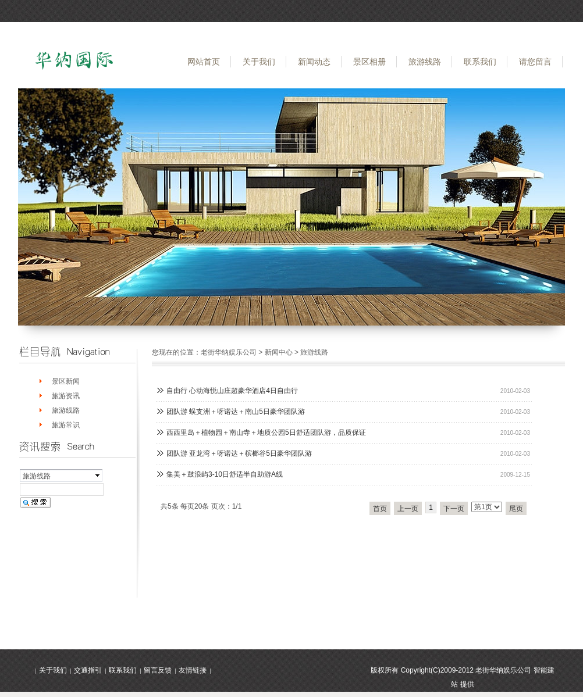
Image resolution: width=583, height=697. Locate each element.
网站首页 (203, 61)
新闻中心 (279, 352)
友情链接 (193, 670)
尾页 (516, 509)
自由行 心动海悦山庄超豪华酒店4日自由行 (232, 391)
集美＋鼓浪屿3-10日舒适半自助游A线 (224, 474)
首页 (380, 509)
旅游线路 (424, 61)
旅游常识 (66, 425)
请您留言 (535, 61)
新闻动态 (314, 61)
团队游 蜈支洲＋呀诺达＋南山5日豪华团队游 (235, 412)
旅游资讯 (66, 396)
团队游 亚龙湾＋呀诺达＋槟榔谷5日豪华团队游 (239, 453)
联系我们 (480, 61)
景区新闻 (66, 381)
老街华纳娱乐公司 (229, 352)
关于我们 (259, 61)
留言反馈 (158, 670)
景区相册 (369, 61)
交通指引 (88, 670)
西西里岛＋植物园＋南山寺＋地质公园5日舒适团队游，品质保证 (266, 432)
